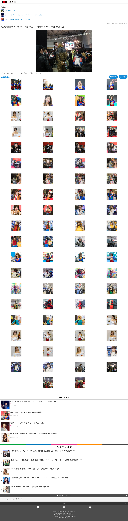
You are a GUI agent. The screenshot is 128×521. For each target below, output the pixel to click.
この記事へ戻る (5, 76)
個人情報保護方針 (71, 511)
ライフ (115, 4)
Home (38, 508)
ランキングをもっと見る (64, 495)
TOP (64, 503)
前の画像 (113, 76)
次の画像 (122, 76)
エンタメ (89, 4)
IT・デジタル (38, 4)
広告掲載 (60, 511)
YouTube (90, 508)
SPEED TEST (64, 4)
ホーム (13, 4)
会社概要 (64, 511)
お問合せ (55, 511)
